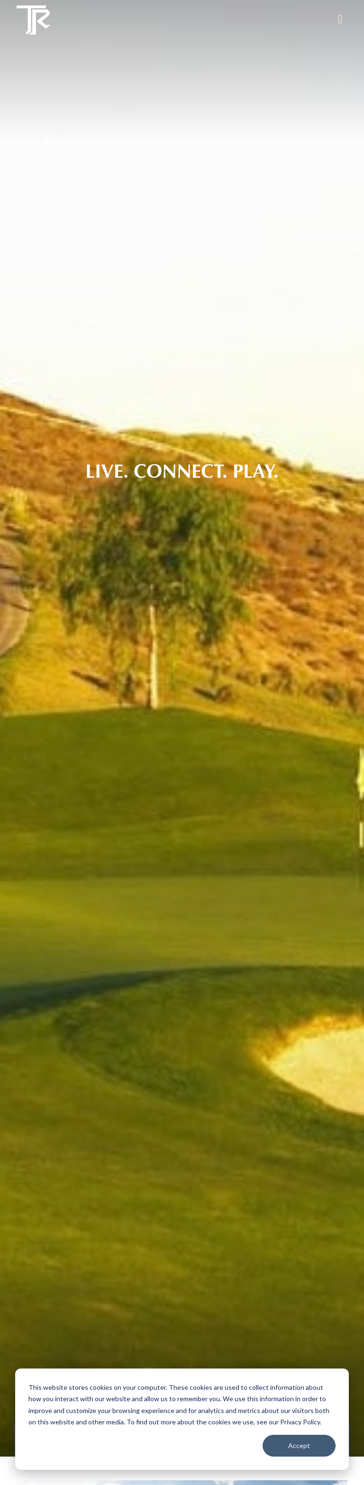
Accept (299, 1445)
